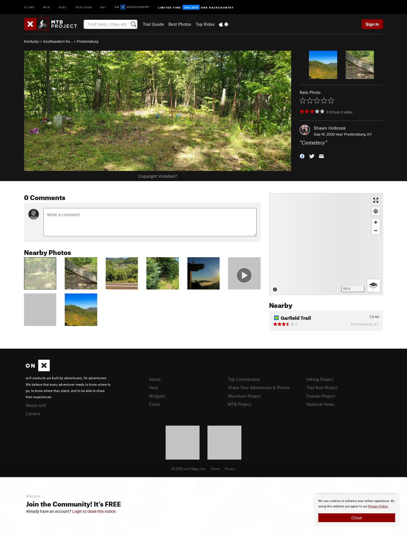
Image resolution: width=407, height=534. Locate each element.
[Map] (326, 244)
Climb (29, 7)
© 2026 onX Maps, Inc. (189, 469)
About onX (36, 405)
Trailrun (83, 7)
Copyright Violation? (157, 176)
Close (356, 517)
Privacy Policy (378, 506)
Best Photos (179, 24)
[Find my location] (376, 211)
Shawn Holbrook (330, 127)
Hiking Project (319, 379)
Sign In (372, 24)
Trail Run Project (322, 387)
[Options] (373, 285)
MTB (46, 7)
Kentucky (31, 41)
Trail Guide (153, 24)
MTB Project (239, 404)
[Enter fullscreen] (376, 200)
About (155, 379)
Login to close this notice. (94, 511)
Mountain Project (244, 395)
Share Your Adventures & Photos (259, 387)
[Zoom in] (376, 222)
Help (153, 387)
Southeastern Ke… (58, 41)
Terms (215, 469)
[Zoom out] (376, 230)
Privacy (230, 469)
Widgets (157, 395)
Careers (33, 413)
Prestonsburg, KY (358, 134)
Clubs (154, 404)
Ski (103, 7)
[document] (356, 510)
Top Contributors (244, 379)
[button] (302, 156)
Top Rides (205, 24)
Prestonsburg (87, 41)
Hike (63, 7)
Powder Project (320, 395)
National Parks (320, 404)
